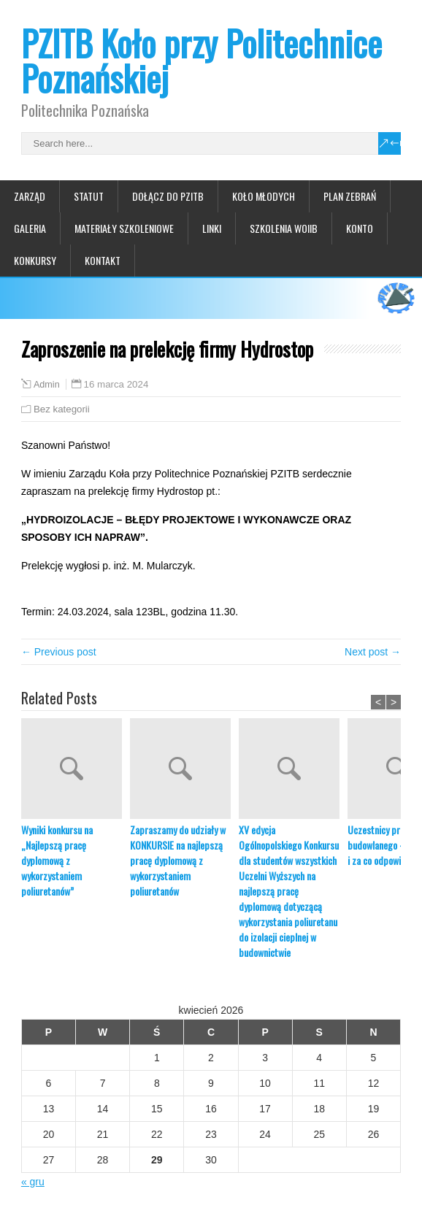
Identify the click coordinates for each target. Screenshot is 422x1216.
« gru (33, 1182)
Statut (89, 196)
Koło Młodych (263, 196)
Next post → (373, 652)
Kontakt (102, 260)
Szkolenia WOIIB (284, 228)
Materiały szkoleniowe (124, 228)
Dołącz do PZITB (168, 196)
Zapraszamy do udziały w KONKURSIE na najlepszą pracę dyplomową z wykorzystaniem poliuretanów (178, 860)
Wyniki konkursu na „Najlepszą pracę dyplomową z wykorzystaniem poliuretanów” (57, 860)
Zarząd (29, 196)
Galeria (30, 228)
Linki (211, 228)
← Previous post (58, 652)
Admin (47, 385)
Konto (359, 228)
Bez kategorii (62, 409)
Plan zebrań (349, 196)
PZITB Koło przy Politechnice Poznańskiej (201, 60)
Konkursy (35, 260)
